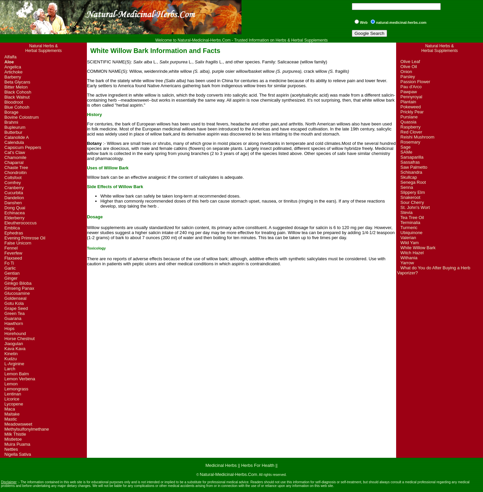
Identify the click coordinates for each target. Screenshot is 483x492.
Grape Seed (16, 308)
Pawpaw (408, 91)
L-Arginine (14, 363)
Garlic (10, 268)
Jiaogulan (13, 343)
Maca (9, 409)
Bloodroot (13, 102)
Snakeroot (410, 197)
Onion (406, 71)
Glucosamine (17, 293)
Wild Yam (409, 242)
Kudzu (10, 358)
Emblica (12, 227)
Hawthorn (13, 323)
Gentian (12, 273)
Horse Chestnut (19, 338)
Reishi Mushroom (417, 137)
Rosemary (410, 142)
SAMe (406, 152)
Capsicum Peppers (22, 147)
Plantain (408, 101)
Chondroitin (15, 172)
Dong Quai (14, 207)
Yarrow (407, 262)
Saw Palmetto (413, 167)
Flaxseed (13, 258)
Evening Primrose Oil (24, 237)
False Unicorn (17, 242)
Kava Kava (14, 348)
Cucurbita (13, 192)
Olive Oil (408, 66)
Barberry (12, 76)
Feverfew (13, 253)
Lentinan (12, 393)
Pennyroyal (411, 96)
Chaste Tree (16, 167)
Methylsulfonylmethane (26, 429)
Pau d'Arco (411, 86)
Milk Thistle (15, 434)
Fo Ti (9, 263)
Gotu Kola (14, 303)
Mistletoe (13, 439)
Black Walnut (17, 97)
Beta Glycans (17, 82)
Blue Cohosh (16, 107)
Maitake (12, 414)
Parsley (407, 76)
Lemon (11, 383)
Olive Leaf (410, 61)
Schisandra (411, 172)
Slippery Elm (412, 192)
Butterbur (13, 132)
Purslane (409, 116)
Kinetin (11, 353)
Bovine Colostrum (21, 117)
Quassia (408, 121)
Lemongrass (16, 388)
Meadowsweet (18, 424)
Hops (9, 328)
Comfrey (12, 182)
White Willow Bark (418, 247)
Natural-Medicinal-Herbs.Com (228, 474)
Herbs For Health (257, 465)
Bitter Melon (16, 87)
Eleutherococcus (20, 222)
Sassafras (410, 162)
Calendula (14, 142)
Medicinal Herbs (222, 465)
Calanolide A (16, 137)
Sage (405, 147)
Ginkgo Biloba (18, 283)
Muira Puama (17, 444)
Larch (9, 368)
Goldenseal (15, 298)
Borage (11, 112)
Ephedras (13, 232)
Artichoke (13, 71)
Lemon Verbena (19, 378)
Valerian (408, 237)
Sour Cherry (412, 202)
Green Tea (14, 313)
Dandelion (14, 197)
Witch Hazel (412, 252)
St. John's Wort (415, 207)
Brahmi (11, 122)
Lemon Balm (16, 373)
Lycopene (13, 403)
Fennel (11, 248)
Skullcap (408, 177)
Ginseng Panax (19, 288)
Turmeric (409, 227)
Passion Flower (415, 81)
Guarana (12, 318)
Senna (406, 187)
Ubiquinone (411, 232)
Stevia (406, 212)
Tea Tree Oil (412, 217)
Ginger (10, 278)
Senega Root (413, 182)
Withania (409, 257)
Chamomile (15, 157)
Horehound (15, 333)
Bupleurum (14, 127)
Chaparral (13, 162)
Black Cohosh (17, 92)
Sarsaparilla (412, 157)
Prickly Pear (412, 111)
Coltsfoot (12, 177)
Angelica (12, 66)
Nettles (11, 449)
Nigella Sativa (17, 454)
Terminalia (410, 222)
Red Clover (411, 131)
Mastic (10, 419)
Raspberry (410, 126)
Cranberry (14, 187)
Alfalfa (10, 56)
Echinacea (14, 212)
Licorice (11, 398)
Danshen (13, 202)
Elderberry (14, 217)
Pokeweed (410, 106)
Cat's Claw (14, 152)
